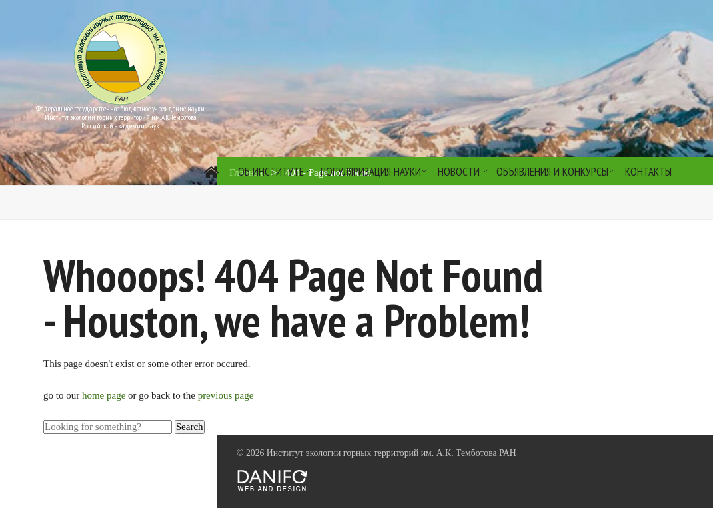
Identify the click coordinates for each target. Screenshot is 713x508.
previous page (226, 395)
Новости (459, 171)
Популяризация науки (371, 171)
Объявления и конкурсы (552, 171)
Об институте (271, 171)
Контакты (648, 171)
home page (105, 395)
